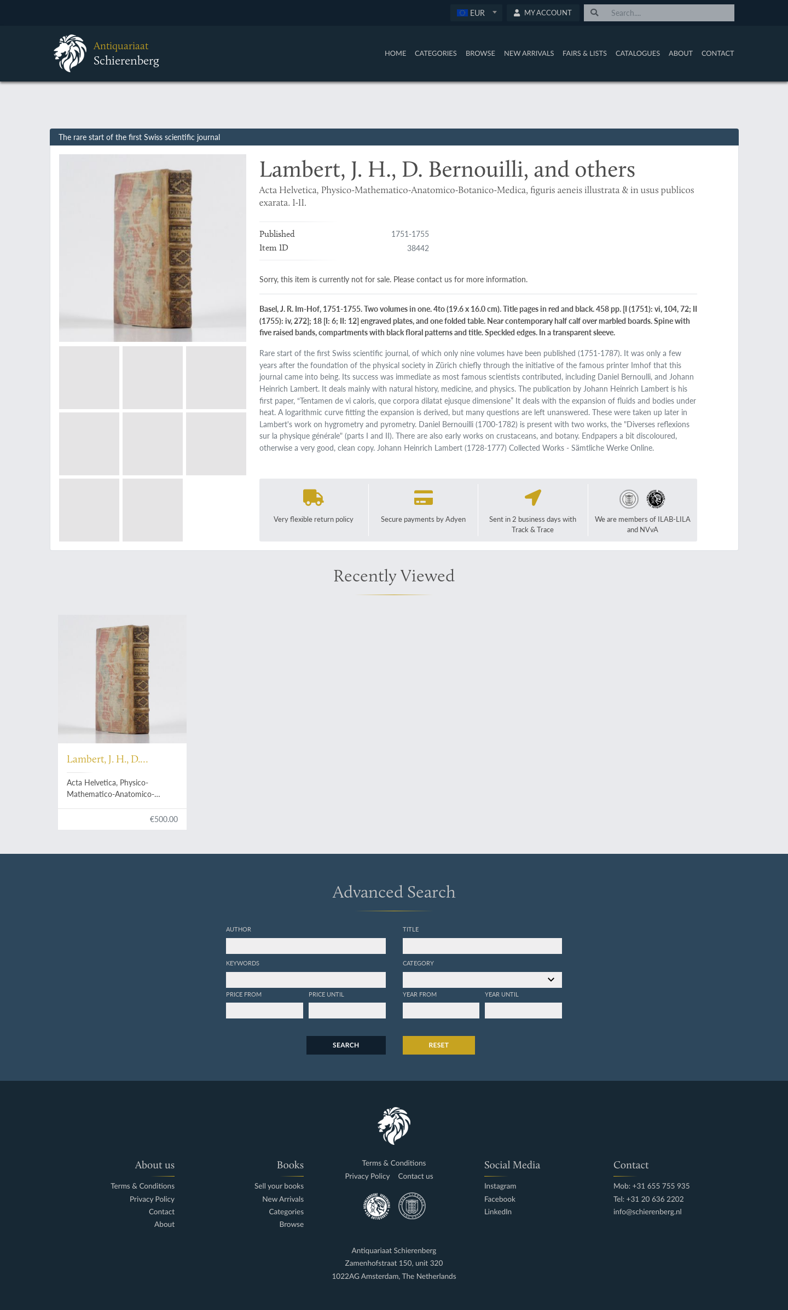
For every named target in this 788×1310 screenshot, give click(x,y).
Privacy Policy (152, 1199)
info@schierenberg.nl (647, 1212)
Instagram (500, 1186)
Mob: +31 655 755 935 (651, 1186)
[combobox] (476, 12)
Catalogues (638, 53)
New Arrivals (529, 53)
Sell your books (279, 1186)
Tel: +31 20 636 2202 (648, 1199)
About (681, 53)
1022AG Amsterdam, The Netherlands (394, 1276)
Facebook (499, 1199)
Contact (718, 53)
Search (346, 1045)
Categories (436, 53)
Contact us (415, 1176)
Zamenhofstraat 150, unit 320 (394, 1263)
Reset (439, 1045)
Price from (244, 993)
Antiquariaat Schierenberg (394, 1250)
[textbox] (476, 12)
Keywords (242, 962)
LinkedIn (498, 1212)
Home (395, 53)
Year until (502, 993)
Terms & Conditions (143, 1186)
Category (418, 962)
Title (411, 928)
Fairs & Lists (585, 53)
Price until (326, 993)
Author (238, 928)
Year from (420, 993)
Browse (480, 53)
